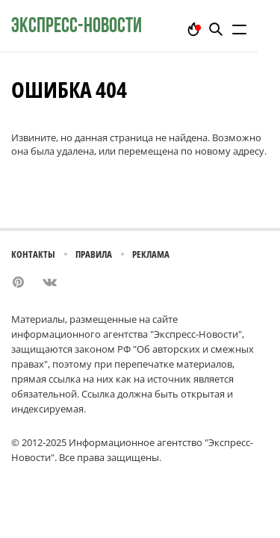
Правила (93, 254)
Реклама (150, 254)
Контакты (33, 254)
